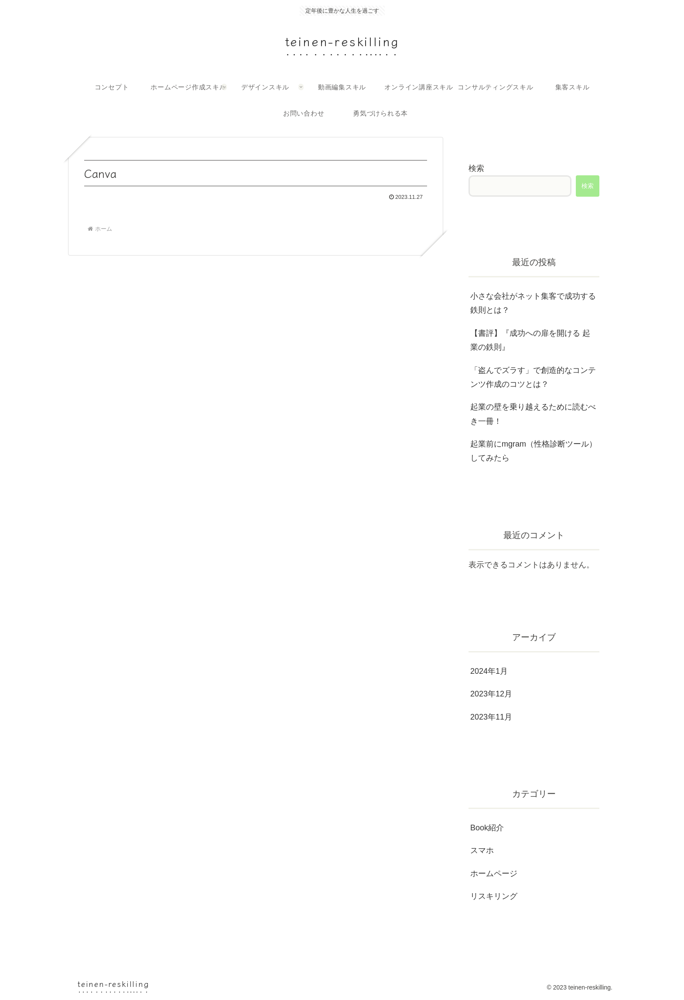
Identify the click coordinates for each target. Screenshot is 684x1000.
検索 (476, 168)
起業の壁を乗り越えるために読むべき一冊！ (533, 414)
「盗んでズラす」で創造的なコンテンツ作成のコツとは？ (533, 377)
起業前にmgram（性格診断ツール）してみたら (533, 451)
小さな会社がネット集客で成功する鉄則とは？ (533, 303)
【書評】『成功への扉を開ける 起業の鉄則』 (530, 340)
